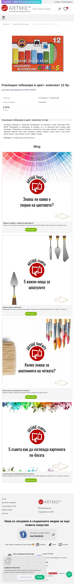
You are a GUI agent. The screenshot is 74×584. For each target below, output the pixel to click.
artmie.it (50, 576)
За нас (4, 499)
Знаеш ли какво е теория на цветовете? (18, 223)
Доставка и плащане (9, 502)
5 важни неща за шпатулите (11, 307)
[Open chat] (69, 574)
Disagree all (25, 577)
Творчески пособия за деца (21, 24)
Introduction (6, 24)
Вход (57, 2)
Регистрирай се (67, 2)
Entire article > (31, 230)
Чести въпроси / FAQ (9, 506)
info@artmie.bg (46, 508)
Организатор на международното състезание (54, 557)
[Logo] (15, 8)
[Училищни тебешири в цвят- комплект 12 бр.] (37, 54)
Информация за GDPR (46, 512)
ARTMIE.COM (53, 573)
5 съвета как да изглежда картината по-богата (18, 474)
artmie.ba (61, 573)
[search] (60, 10)
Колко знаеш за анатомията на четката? (16, 390)
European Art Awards (47, 554)
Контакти (5, 513)
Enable (39, 577)
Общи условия (7, 510)
